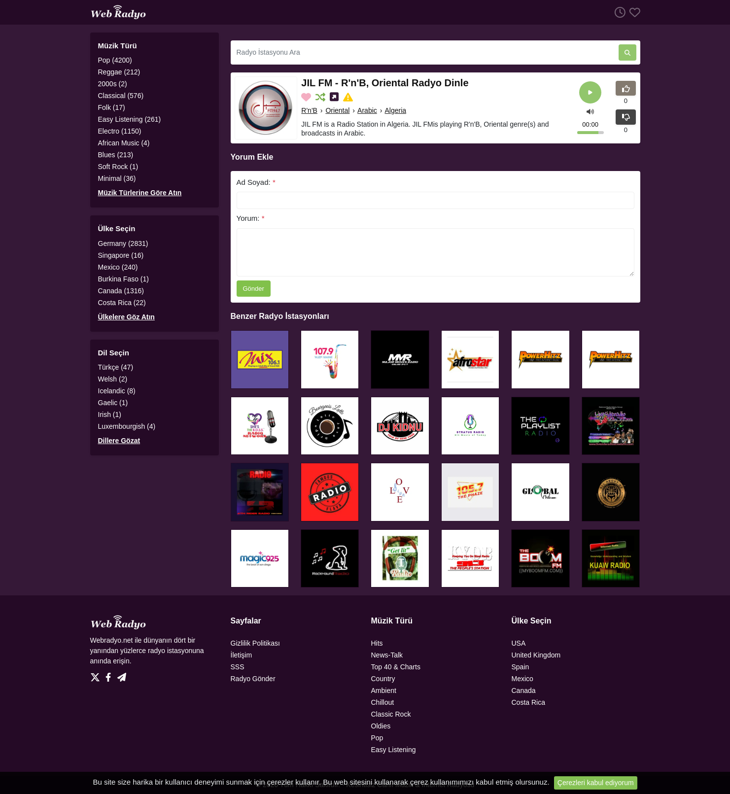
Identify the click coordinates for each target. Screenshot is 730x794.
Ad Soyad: (256, 182)
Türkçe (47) (116, 367)
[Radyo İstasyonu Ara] (425, 52)
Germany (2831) (123, 243)
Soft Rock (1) (118, 167)
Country (383, 679)
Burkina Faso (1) (123, 279)
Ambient (383, 690)
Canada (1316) (121, 291)
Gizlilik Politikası (255, 643)
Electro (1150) (119, 131)
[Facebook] (110, 675)
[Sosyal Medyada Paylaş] (335, 97)
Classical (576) (121, 96)
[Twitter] (97, 675)
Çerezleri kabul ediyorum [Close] (595, 783)
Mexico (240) (118, 267)
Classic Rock (391, 714)
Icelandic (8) (117, 391)
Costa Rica (528, 702)
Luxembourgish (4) (127, 426)
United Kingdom (536, 655)
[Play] (590, 92)
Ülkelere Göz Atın (126, 317)
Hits (377, 643)
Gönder (253, 288)
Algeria (395, 110)
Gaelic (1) (113, 403)
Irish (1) (109, 414)
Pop (377, 738)
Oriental (337, 110)
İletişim (241, 655)
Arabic (367, 110)
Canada (524, 690)
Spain (520, 667)
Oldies (381, 726)
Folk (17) (111, 107)
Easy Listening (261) (129, 119)
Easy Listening (393, 750)
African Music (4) (124, 143)
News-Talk (387, 655)
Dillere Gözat (119, 441)
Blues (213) (116, 155)
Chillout (382, 702)
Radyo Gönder (253, 679)
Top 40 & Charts (395, 667)
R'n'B (309, 110)
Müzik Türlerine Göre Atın (140, 193)
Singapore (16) (121, 255)
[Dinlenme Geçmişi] (618, 12)
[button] (590, 110)
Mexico (522, 679)
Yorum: (251, 218)
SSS (237, 667)
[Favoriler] (633, 12)
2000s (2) (112, 84)
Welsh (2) (113, 379)
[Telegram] (121, 675)
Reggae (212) (119, 72)
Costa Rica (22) (122, 303)
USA (519, 643)
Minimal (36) (117, 178)
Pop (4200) (115, 60)
